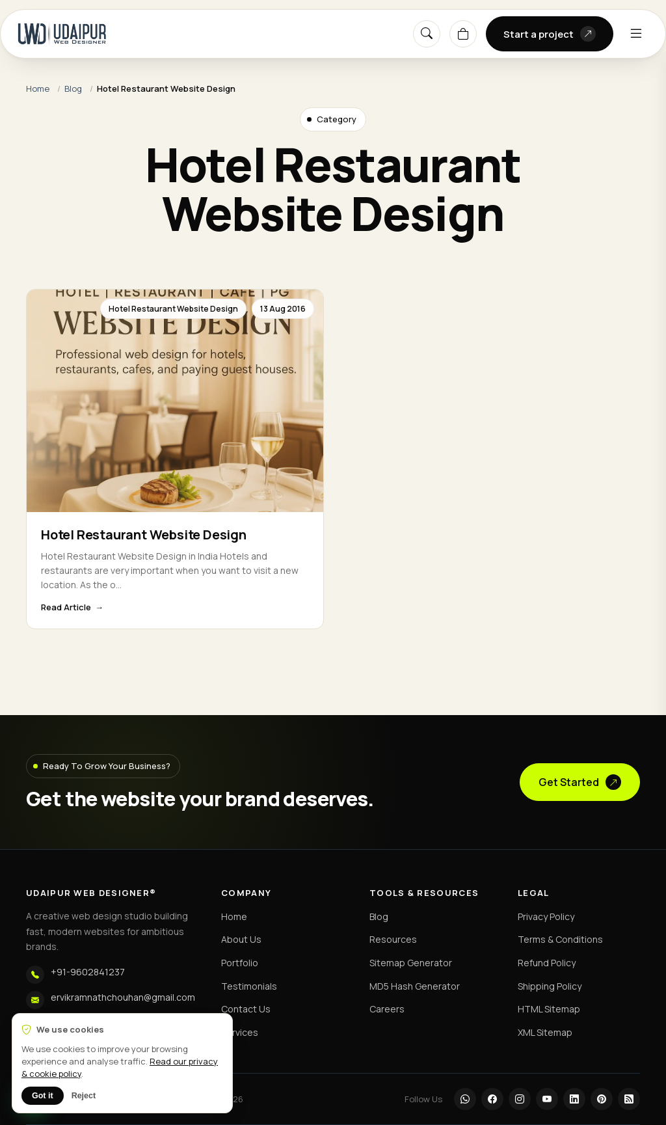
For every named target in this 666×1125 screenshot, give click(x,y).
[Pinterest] (602, 1099)
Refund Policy (547, 962)
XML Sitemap (545, 1032)
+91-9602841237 (88, 972)
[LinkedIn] (574, 1099)
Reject (84, 1095)
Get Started (580, 782)
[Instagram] (520, 1099)
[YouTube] (547, 1099)
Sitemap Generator (410, 962)
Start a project (549, 34)
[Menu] (636, 33)
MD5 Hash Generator (414, 986)
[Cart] (463, 33)
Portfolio (239, 962)
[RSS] (629, 1099)
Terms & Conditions (560, 939)
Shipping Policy (549, 986)
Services (239, 1032)
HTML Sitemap (549, 1009)
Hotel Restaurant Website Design (143, 534)
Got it (42, 1095)
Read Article (66, 607)
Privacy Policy (546, 916)
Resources (393, 939)
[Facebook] (492, 1099)
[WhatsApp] (465, 1099)
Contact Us (246, 1009)
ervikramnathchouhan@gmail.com (123, 997)
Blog (73, 88)
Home (37, 88)
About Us (241, 939)
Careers (387, 1009)
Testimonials (249, 986)
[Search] (426, 33)
